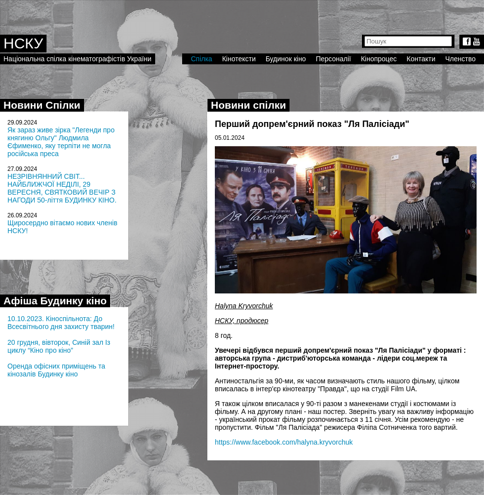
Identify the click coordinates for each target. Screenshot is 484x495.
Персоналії (333, 59)
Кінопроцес (379, 59)
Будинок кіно (286, 59)
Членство (460, 59)
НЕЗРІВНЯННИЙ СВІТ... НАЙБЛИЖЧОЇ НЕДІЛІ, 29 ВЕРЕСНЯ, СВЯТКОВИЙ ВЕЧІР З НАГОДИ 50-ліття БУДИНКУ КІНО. (62, 188)
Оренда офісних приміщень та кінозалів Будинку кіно (56, 370)
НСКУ (23, 43)
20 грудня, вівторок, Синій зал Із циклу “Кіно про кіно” (58, 346)
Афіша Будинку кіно (55, 300)
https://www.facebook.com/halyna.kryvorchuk (284, 442)
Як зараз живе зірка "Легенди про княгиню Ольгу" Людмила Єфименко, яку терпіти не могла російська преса (61, 142)
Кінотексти (239, 59)
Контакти (420, 59)
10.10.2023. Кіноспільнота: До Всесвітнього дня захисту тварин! (61, 322)
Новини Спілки (42, 105)
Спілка (201, 59)
